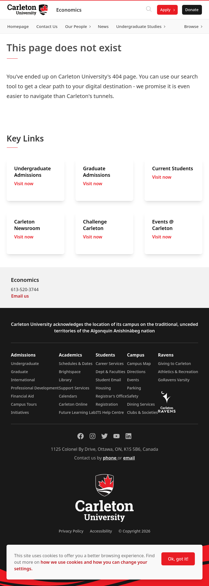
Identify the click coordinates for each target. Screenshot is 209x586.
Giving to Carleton (174, 363)
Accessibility (101, 531)
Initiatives (20, 412)
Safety (133, 396)
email (129, 458)
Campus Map (139, 363)
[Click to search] (147, 10)
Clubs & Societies (142, 412)
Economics (70, 10)
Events (133, 379)
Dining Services (141, 404)
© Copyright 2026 (134, 531)
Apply (164, 9)
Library (65, 379)
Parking (134, 387)
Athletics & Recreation (178, 371)
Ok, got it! (178, 559)
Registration (107, 404)
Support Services (74, 387)
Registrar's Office (111, 396)
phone (110, 458)
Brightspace (70, 371)
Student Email (108, 379)
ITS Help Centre (110, 412)
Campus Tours (24, 404)
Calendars (68, 396)
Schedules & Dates (76, 363)
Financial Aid (22, 396)
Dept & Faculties (110, 371)
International (23, 379)
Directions (136, 371)
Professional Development (35, 387)
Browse (190, 26)
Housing (103, 387)
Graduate (19, 371)
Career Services (110, 363)
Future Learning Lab (77, 412)
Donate (190, 9)
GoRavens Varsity (174, 379)
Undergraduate (25, 363)
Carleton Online (73, 404)
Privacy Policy (71, 531)
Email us (20, 296)
